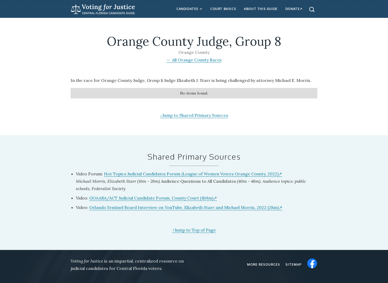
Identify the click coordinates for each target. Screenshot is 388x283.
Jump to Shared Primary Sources (194, 115)
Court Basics (223, 9)
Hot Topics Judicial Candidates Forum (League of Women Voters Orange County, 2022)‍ (191, 173)
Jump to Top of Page (194, 230)
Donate (292, 9)
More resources (263, 264)
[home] (103, 8)
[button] (189, 9)
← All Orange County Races (194, 59)
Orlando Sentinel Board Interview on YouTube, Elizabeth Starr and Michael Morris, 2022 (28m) (184, 207)
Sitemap (293, 264)
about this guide (260, 9)
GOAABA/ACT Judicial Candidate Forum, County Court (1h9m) (151, 198)
